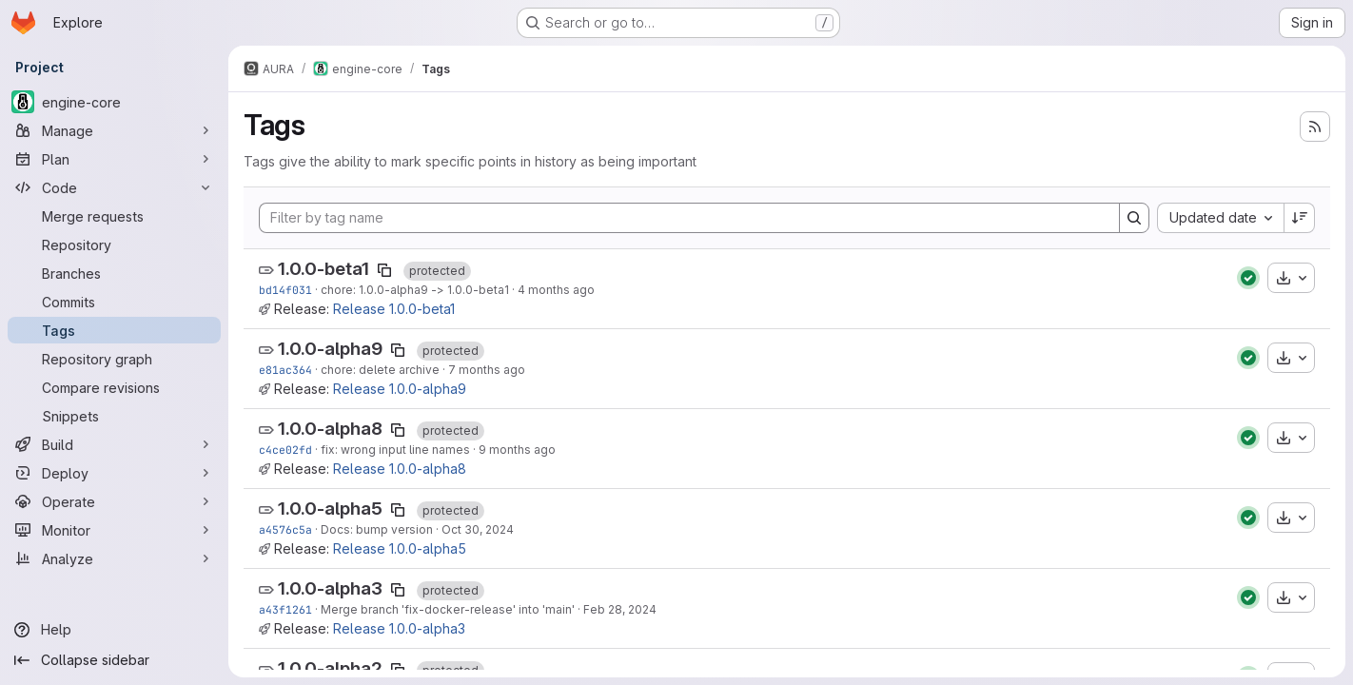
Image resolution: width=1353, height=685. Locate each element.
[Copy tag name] (384, 270)
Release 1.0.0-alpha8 (399, 468)
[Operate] (114, 501)
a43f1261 (285, 609)
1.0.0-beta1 (323, 269)
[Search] (1134, 218)
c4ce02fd (285, 449)
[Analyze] (114, 558)
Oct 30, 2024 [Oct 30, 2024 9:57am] (477, 529)
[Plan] (114, 159)
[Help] (114, 629)
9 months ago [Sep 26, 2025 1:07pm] (517, 449)
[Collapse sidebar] (114, 660)
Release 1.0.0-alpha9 (399, 389)
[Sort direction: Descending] (1299, 218)
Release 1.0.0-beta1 (394, 309)
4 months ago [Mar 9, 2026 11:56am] (556, 290)
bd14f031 (285, 290)
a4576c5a (285, 529)
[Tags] (114, 330)
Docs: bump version (377, 529)
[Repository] (114, 244)
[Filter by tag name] (689, 218)
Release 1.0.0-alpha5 (399, 548)
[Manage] (114, 130)
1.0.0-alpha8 (330, 429)
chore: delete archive (380, 369)
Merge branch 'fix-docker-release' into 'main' (448, 609)
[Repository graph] (114, 358)
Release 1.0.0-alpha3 (399, 628)
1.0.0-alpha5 (330, 508)
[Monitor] (114, 530)
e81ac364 (285, 369)
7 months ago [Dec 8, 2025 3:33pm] (486, 369)
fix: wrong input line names (395, 449)
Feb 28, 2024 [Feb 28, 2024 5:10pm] (620, 609)
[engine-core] (114, 101)
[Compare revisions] (114, 387)
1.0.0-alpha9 (330, 349)
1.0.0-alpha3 (330, 588)
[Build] (114, 444)
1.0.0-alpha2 (330, 668)
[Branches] (114, 273)
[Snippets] (114, 415)
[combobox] (1220, 218)
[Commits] (114, 301)
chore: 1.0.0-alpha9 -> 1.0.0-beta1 (415, 290)
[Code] (114, 187)
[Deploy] (114, 473)
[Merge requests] (114, 216)
